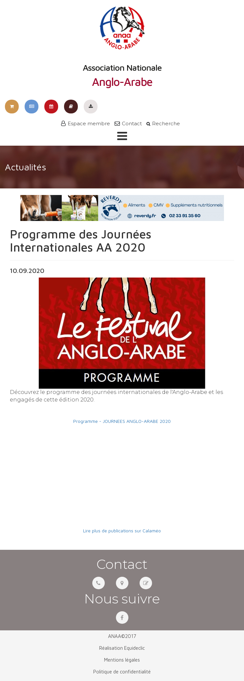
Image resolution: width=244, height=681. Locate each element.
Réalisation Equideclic (122, 648)
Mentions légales (122, 660)
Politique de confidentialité (122, 671)
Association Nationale (122, 47)
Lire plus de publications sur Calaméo (122, 530)
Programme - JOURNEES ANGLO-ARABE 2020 (122, 421)
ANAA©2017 (122, 636)
